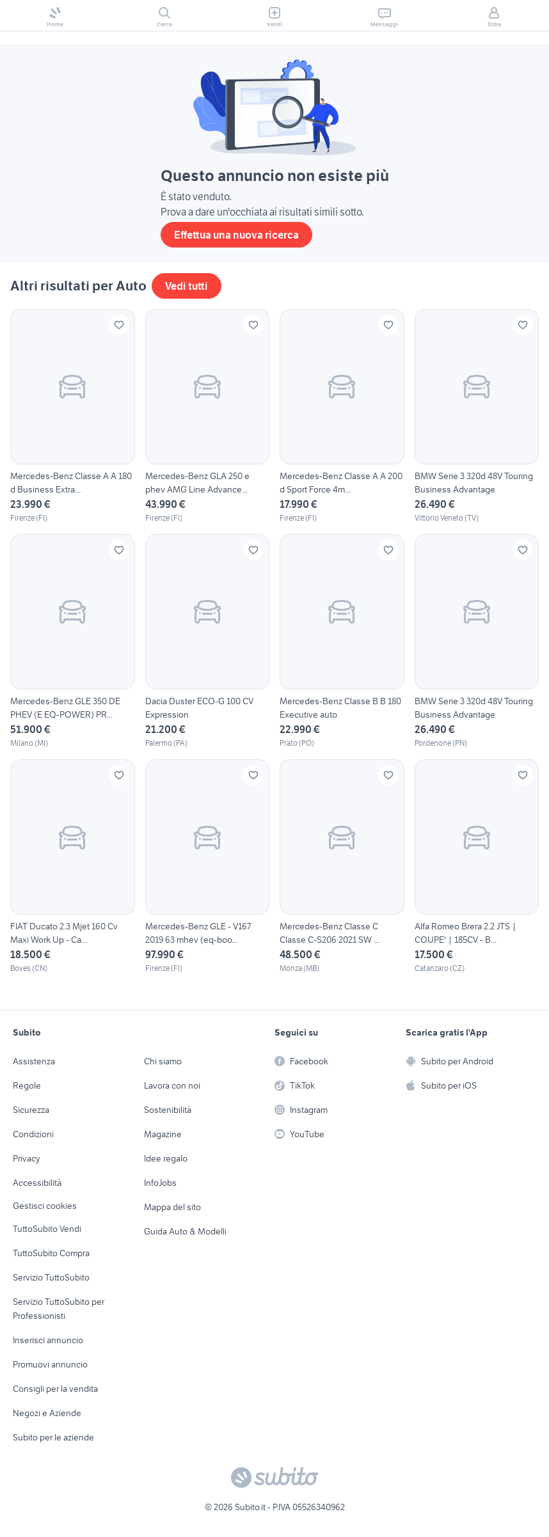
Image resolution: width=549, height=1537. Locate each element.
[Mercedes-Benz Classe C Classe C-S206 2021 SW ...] (342, 866)
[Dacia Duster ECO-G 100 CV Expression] (207, 641)
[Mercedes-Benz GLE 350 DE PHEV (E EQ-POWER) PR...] (72, 641)
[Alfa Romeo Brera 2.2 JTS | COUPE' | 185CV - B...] (477, 866)
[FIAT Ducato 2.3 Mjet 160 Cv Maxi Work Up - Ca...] (72, 866)
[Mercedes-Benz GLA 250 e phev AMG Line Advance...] (207, 416)
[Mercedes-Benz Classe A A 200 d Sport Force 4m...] (342, 416)
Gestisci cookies (45, 1205)
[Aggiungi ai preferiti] (119, 325)
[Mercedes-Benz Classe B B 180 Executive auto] (342, 641)
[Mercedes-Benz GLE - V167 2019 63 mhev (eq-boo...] (207, 866)
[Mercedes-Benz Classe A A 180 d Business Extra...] (72, 416)
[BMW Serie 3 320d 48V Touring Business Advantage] (477, 416)
